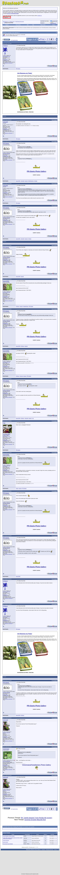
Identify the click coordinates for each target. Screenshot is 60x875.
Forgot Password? (53, 23)
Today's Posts (42, 24)
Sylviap (35, 181)
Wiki (28, 24)
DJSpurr (5, 45)
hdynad (21, 376)
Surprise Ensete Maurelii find (35, 820)
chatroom (16, 32)
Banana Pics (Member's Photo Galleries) (33, 849)
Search (53, 24)
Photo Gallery (18, 24)
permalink (55, 43)
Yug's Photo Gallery (6, 434)
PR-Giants (18, 68)
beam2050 (18, 181)
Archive (55, 849)
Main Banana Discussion (19, 21)
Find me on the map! (6, 56)
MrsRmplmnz (31, 181)
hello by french (5, 842)
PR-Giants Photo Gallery (36, 171)
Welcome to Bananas (8, 133)
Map (33, 24)
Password (42, 22)
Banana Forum (12, 21)
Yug (33, 418)
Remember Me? (54, 21)
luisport (26, 181)
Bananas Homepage (49, 849)
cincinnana (6, 749)
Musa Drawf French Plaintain (8, 843)
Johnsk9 (5, 122)
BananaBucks (5, 59)
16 (7, 156)
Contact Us (43, 849)
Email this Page (15, 40)
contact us (39, 15)
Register (7, 24)
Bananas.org (6, 21)
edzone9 (5, 720)
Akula (17, 488)
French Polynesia (6, 840)
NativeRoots (25, 306)
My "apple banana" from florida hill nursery (36, 818)
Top (58, 849)
